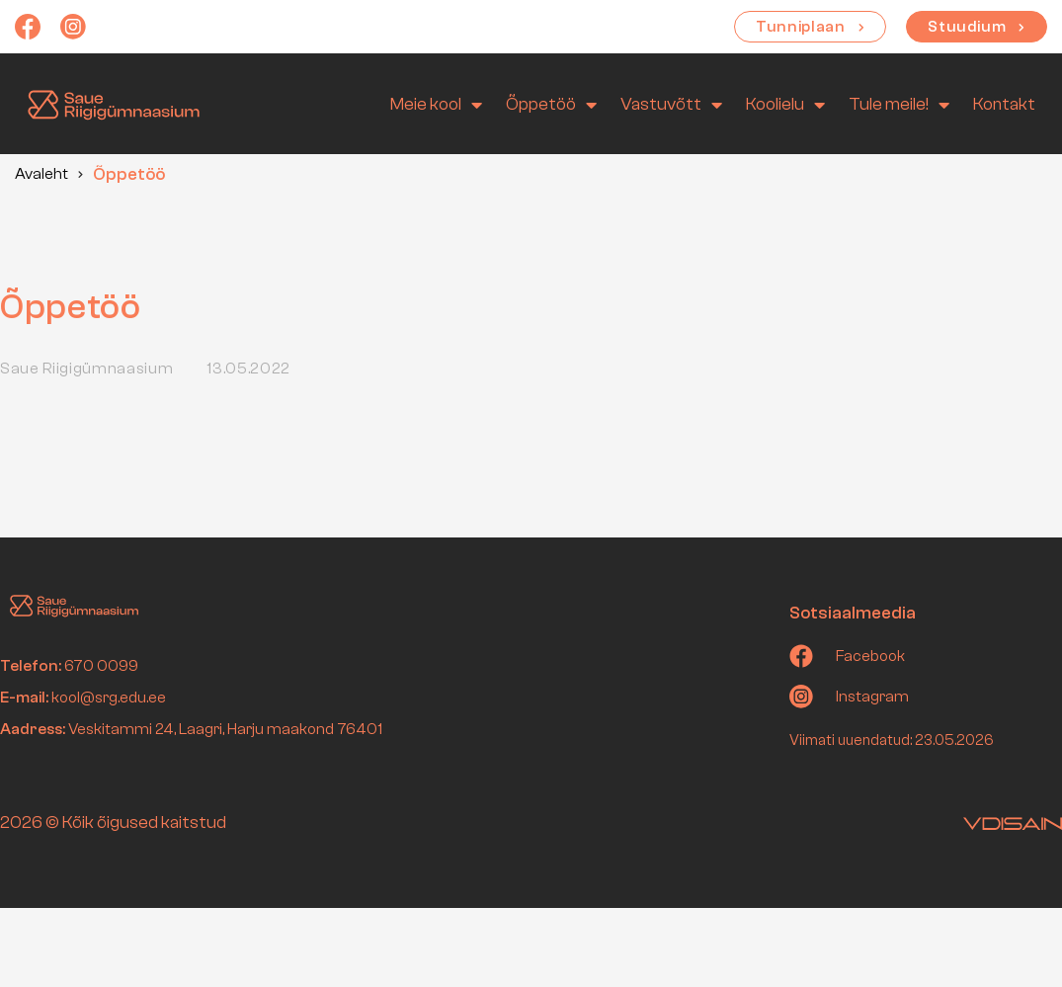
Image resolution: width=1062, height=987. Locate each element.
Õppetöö (551, 105)
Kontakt (1004, 104)
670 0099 (101, 666)
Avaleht (41, 174)
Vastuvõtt (671, 105)
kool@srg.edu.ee (108, 697)
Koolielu (785, 105)
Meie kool (436, 105)
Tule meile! (899, 105)
